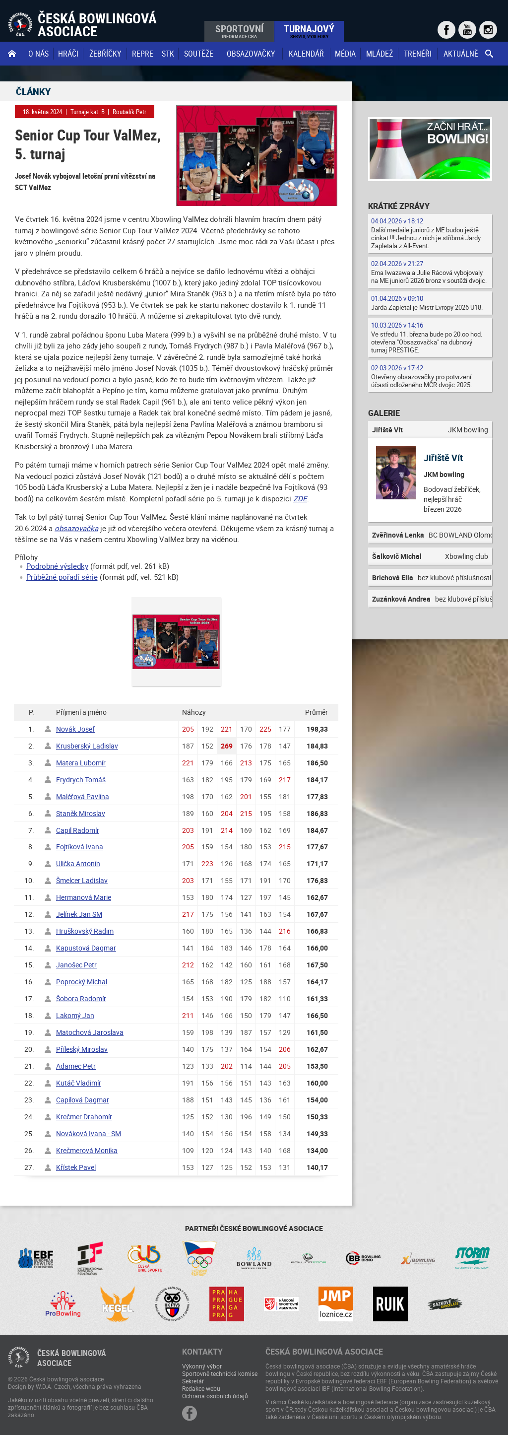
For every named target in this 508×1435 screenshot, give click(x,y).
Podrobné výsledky (57, 566)
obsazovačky (251, 53)
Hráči (68, 53)
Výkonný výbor (202, 1366)
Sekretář (193, 1381)
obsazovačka (76, 528)
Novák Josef (75, 729)
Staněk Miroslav (80, 813)
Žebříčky (105, 53)
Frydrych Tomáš (81, 779)
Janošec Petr (76, 964)
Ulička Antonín (78, 863)
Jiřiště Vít (443, 458)
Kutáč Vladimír (78, 1083)
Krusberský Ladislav (87, 746)
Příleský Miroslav (82, 1049)
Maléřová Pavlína (82, 796)
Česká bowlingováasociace (71, 1358)
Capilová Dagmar (82, 1099)
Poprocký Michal (81, 981)
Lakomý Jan (75, 1015)
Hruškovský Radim (85, 931)
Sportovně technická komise (219, 1373)
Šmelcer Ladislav (82, 880)
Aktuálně (461, 53)
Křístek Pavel (76, 1167)
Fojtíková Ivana (79, 846)
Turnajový (309, 31)
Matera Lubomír (81, 762)
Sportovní (239, 31)
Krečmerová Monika (87, 1150)
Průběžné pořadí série (62, 577)
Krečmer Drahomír (84, 1116)
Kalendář (306, 53)
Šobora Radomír (81, 998)
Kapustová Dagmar (86, 948)
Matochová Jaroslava (90, 1032)
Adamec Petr (76, 1066)
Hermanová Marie (83, 897)
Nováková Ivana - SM (88, 1133)
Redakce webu (201, 1388)
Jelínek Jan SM (79, 914)
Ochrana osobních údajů (215, 1396)
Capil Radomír (77, 830)
